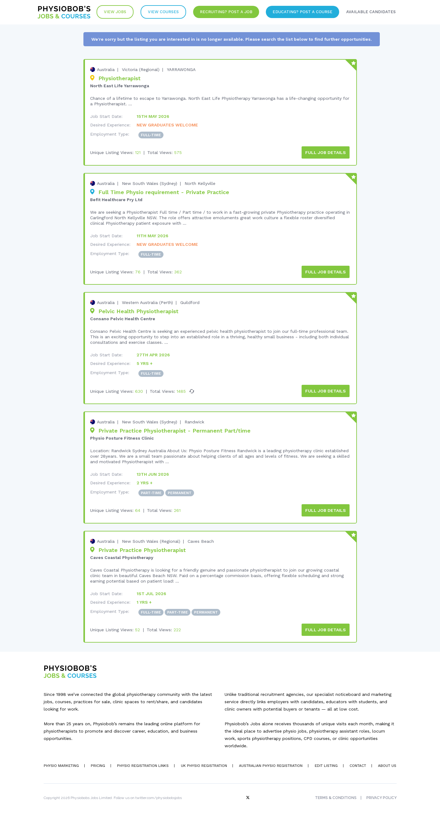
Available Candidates (370, 12)
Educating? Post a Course (302, 12)
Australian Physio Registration (270, 765)
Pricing (98, 765)
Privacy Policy (381, 797)
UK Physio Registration (203, 765)
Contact (357, 765)
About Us (387, 765)
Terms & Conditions (336, 797)
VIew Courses (161, 12)
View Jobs (113, 12)
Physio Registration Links (142, 765)
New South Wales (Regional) (151, 540)
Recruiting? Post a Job (225, 12)
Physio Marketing (61, 765)
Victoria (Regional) (141, 69)
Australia (106, 69)
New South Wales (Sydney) (149, 183)
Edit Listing (325, 765)
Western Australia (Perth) (147, 302)
